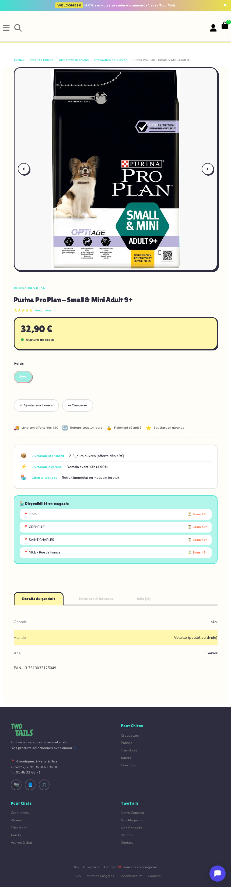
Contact (127, 842)
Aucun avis (43, 310)
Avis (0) (143, 599)
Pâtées (126, 742)
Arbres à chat (21, 842)
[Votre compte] (213, 28)
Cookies (154, 876)
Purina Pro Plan (30, 288)
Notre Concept (132, 812)
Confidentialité (131, 876)
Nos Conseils (131, 827)
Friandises (129, 750)
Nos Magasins (132, 820)
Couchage (129, 765)
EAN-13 (20, 668)
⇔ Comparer (77, 405)
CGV (78, 876)
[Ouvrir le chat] (217, 873)
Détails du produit (38, 599)
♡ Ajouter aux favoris (36, 405)
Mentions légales (100, 876)
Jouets (126, 757)
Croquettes (130, 735)
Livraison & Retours (96, 599)
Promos (127, 835)
